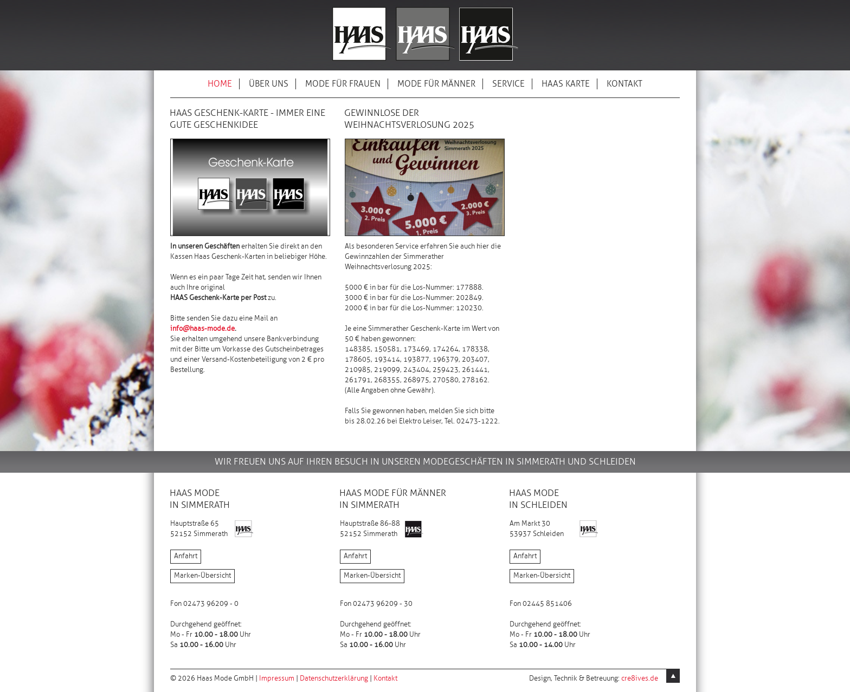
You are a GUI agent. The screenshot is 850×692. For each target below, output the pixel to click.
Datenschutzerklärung (334, 678)
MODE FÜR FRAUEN (343, 84)
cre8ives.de (639, 678)
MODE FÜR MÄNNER (436, 84)
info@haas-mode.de (202, 328)
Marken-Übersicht (202, 575)
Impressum (276, 678)
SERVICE (508, 84)
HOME (220, 84)
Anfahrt (185, 556)
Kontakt (385, 678)
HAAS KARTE (566, 84)
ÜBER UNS (268, 84)
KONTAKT (624, 84)
